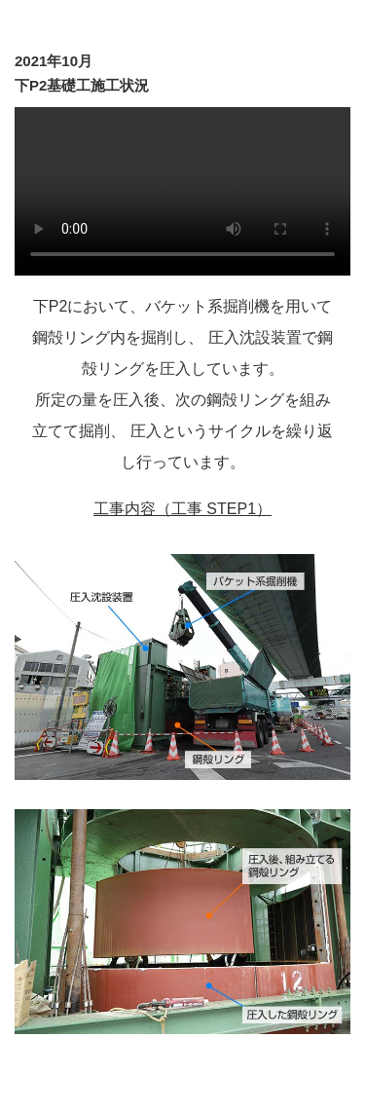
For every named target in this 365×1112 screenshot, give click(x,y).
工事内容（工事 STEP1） (182, 508)
